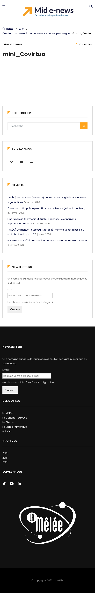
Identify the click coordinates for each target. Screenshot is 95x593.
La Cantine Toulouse (14, 417)
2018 (4, 457)
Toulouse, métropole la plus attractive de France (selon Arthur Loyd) (46, 208)
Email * (11, 289)
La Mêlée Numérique (14, 426)
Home (7, 28)
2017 (4, 462)
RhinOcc (7, 431)
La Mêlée (7, 413)
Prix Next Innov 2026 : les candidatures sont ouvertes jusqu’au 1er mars (47, 240)
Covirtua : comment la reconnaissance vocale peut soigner (36, 33)
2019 (21, 28)
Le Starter (8, 422)
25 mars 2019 (84, 44)
